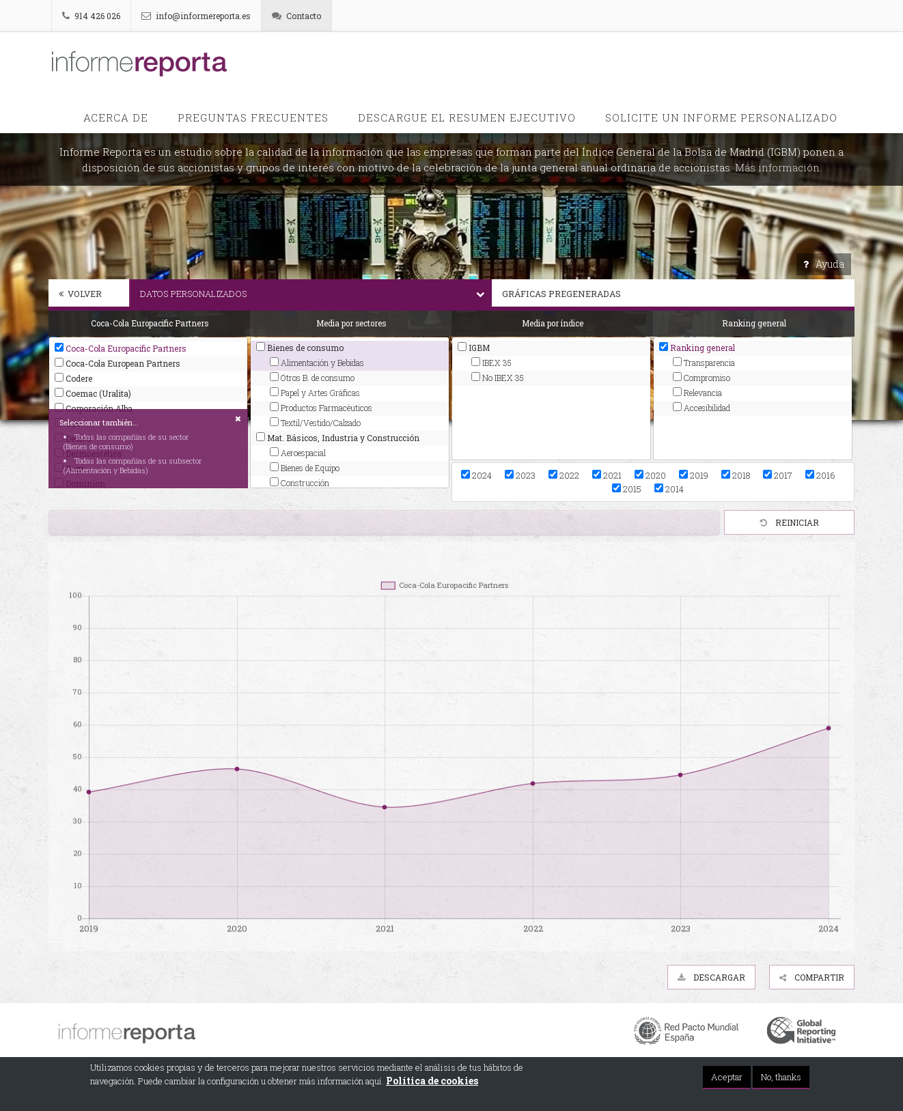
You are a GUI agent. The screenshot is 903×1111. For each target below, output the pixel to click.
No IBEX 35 (497, 377)
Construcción (299, 482)
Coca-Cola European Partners (117, 363)
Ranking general (697, 347)
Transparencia (704, 362)
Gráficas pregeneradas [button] (678, 293)
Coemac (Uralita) (93, 393)
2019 (693, 475)
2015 (626, 488)
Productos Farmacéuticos (321, 407)
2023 (520, 475)
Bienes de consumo (300, 347)
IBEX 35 (491, 362)
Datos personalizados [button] (316, 293)
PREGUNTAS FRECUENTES (253, 117)
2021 (607, 475)
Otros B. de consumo (312, 377)
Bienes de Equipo (304, 467)
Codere (73, 378)
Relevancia (697, 392)
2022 (563, 475)
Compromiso (701, 377)
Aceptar (726, 1077)
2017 (777, 475)
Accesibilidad (701, 407)
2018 (735, 475)
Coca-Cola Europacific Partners (120, 348)
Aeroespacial (298, 452)
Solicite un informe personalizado (721, 117)
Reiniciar (789, 522)
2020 (650, 475)
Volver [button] (80, 293)
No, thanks (781, 1077)
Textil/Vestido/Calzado (315, 422)
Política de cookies (432, 1080)
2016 (820, 475)
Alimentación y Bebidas (317, 362)
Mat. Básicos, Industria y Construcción (337, 437)
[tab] (88, 295)
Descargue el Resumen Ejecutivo (467, 117)
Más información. (778, 167)
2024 (476, 475)
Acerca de (115, 117)
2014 (669, 488)
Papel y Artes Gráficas (315, 392)
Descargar (711, 977)
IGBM (474, 347)
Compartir (811, 977)
